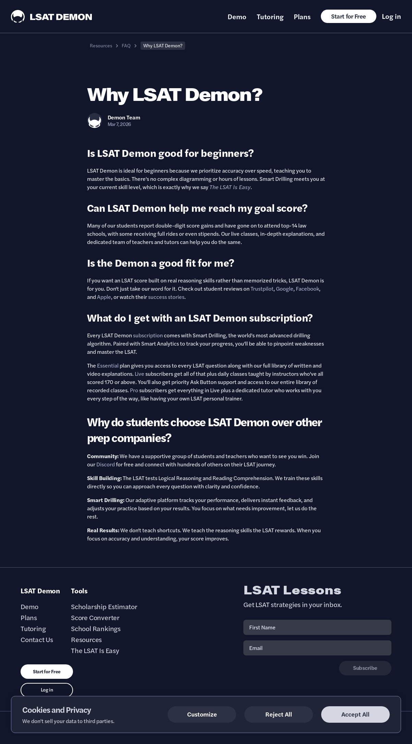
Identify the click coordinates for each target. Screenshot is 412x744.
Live (139, 373)
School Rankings (96, 628)
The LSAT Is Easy (95, 650)
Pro (134, 390)
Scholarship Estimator (104, 606)
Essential (108, 365)
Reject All (278, 714)
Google (284, 288)
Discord (105, 464)
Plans (302, 16)
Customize (202, 714)
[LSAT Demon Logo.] (51, 16)
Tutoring (270, 16)
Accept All (355, 714)
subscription (148, 335)
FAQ (126, 45)
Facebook (307, 288)
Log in (391, 16)
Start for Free (348, 16)
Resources (101, 45)
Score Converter (95, 617)
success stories (166, 297)
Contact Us (37, 639)
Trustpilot (262, 288)
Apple (104, 297)
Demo (237, 16)
